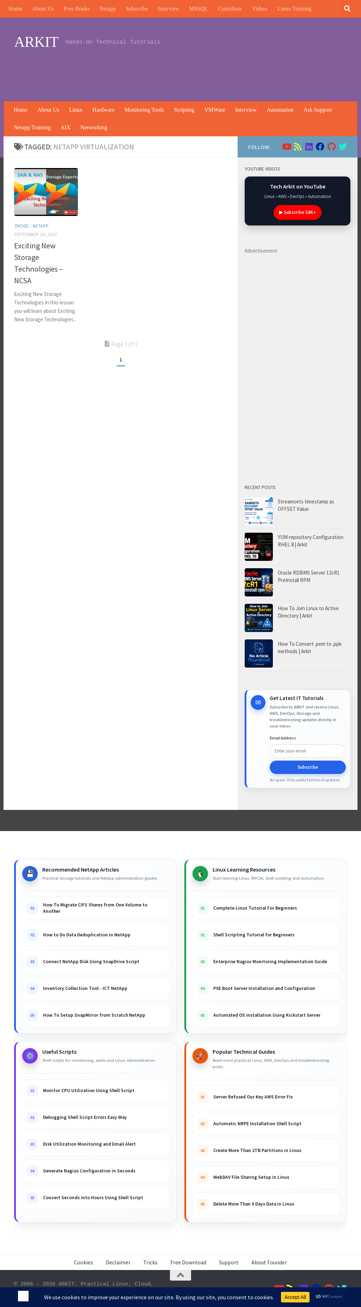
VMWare (214, 110)
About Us (43, 9)
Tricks (150, 1262)
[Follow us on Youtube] (286, 146)
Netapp (107, 9)
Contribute (230, 9)
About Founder (269, 1262)
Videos (260, 9)
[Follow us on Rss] (297, 146)
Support (229, 1262)
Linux (75, 110)
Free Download (188, 1262)
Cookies (83, 1262)
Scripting (184, 110)
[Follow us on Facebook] (320, 146)
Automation (280, 110)
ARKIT (36, 42)
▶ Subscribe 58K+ (297, 212)
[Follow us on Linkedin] (309, 146)
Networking (93, 127)
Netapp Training (32, 127)
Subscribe (137, 9)
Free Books (77, 9)
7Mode (21, 226)
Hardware (103, 110)
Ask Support (318, 110)
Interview (168, 9)
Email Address (283, 738)
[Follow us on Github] (331, 146)
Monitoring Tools (144, 110)
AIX (65, 127)
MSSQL (198, 9)
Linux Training (294, 9)
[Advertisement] (218, 72)
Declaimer (118, 1262)
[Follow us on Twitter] (342, 146)
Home (15, 9)
